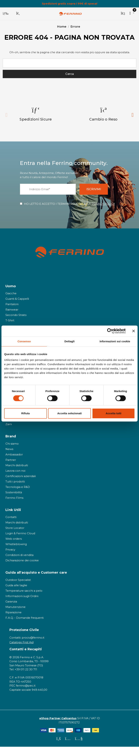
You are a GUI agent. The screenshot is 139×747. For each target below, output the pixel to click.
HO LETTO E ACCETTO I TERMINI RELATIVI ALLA (69, 204)
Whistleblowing (16, 544)
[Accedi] (123, 14)
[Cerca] (18, 14)
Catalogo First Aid (21, 642)
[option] (36, 114)
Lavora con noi (15, 471)
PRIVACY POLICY (103, 204)
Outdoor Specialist (18, 580)
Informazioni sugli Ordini (21, 596)
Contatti (10, 517)
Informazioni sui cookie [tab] (115, 341)
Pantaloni (11, 304)
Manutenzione (15, 607)
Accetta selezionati (69, 413)
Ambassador (14, 455)
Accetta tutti (113, 413)
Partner (10, 460)
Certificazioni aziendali (20, 476)
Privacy (10, 550)
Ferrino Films (14, 498)
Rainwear (11, 310)
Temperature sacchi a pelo (23, 591)
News (9, 449)
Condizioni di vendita (19, 555)
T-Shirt (9, 320)
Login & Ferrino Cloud (20, 534)
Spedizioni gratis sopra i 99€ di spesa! (69, 3)
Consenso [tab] (24, 341)
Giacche (10, 293)
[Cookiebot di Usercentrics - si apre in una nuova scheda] (110, 331)
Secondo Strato (16, 315)
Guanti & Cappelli (17, 299)
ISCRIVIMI (94, 189)
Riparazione (13, 612)
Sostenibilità (13, 492)
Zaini (8, 424)
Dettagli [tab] (69, 341)
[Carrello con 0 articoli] (131, 14)
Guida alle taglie (16, 585)
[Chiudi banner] (133, 331)
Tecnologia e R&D (17, 487)
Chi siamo (12, 444)
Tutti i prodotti (15, 482)
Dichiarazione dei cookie (22, 561)
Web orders (13, 539)
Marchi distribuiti (16, 465)
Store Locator (14, 528)
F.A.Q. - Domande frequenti (24, 618)
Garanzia (11, 602)
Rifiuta (25, 413)
